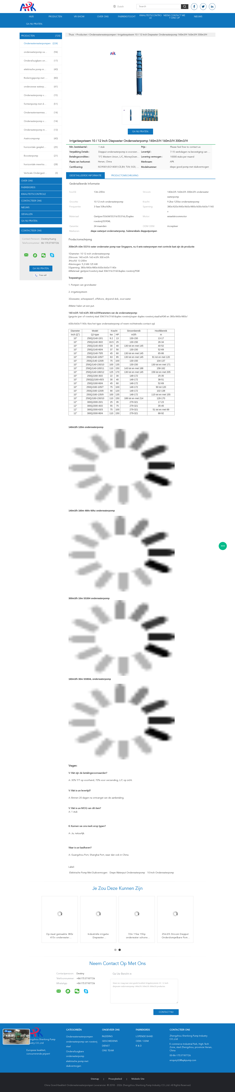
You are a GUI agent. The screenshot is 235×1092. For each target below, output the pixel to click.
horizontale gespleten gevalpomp (41, 147)
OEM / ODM (142, 1041)
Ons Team (108, 1050)
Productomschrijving (124, 175)
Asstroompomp (41, 138)
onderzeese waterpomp (41, 86)
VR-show (79, 16)
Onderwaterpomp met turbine (41, 130)
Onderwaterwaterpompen (41, 43)
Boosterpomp (41, 155)
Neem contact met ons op (174, 16)
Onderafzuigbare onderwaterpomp (41, 60)
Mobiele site (138, 1079)
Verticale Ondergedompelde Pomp (41, 173)
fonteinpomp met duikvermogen (41, 104)
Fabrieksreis (28, 187)
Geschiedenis (110, 1041)
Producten (55, 16)
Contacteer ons (31, 201)
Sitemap (95, 1079)
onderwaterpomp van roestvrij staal (41, 52)
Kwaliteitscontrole (151, 16)
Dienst (106, 1046)
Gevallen (26, 214)
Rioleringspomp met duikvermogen (41, 78)
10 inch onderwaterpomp (160, 873)
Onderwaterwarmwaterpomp (41, 112)
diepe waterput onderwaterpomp (127, 873)
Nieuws (198, 16)
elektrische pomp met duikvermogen (41, 69)
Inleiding (107, 1036)
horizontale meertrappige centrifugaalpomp (41, 164)
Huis (31, 16)
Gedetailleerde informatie (85, 175)
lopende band (144, 1036)
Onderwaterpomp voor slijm (41, 95)
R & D (139, 1046)
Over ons (103, 16)
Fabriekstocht (126, 16)
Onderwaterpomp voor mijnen (41, 121)
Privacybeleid (115, 1079)
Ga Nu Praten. (34, 24)
